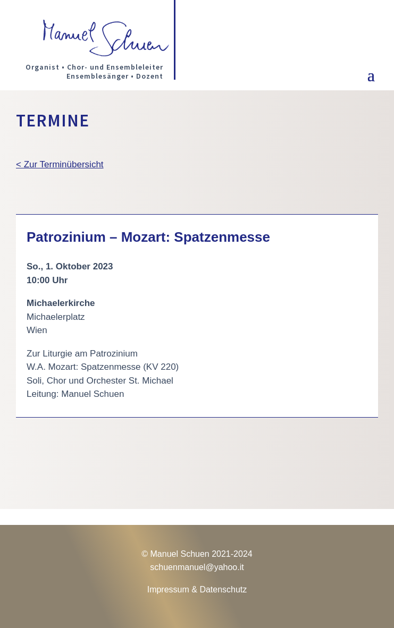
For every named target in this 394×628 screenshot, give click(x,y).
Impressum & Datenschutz (197, 589)
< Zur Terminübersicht (60, 164)
